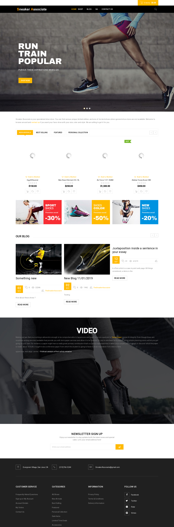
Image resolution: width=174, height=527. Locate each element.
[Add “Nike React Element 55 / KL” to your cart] (63, 191)
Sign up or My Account (24, 499)
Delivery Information (96, 503)
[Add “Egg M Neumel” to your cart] (27, 191)
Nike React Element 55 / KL (68, 180)
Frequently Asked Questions (27, 494)
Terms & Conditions (96, 499)
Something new (26, 278)
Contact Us (20, 512)
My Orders (20, 507)
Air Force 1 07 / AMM (105, 180)
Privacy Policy (93, 494)
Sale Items (56, 516)
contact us (35, 122)
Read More (23, 304)
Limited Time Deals (59, 521)
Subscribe (119, 447)
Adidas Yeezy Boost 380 (141, 180)
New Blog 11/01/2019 (78, 278)
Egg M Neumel (32, 180)
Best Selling (56, 503)
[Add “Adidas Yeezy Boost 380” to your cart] (136, 191)
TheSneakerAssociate (53, 291)
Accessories (57, 525)
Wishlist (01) (111, 3)
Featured (55, 507)
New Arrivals (57, 499)
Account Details (22, 503)
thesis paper (117, 337)
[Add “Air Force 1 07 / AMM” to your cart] (100, 191)
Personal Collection (59, 512)
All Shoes (55, 494)
